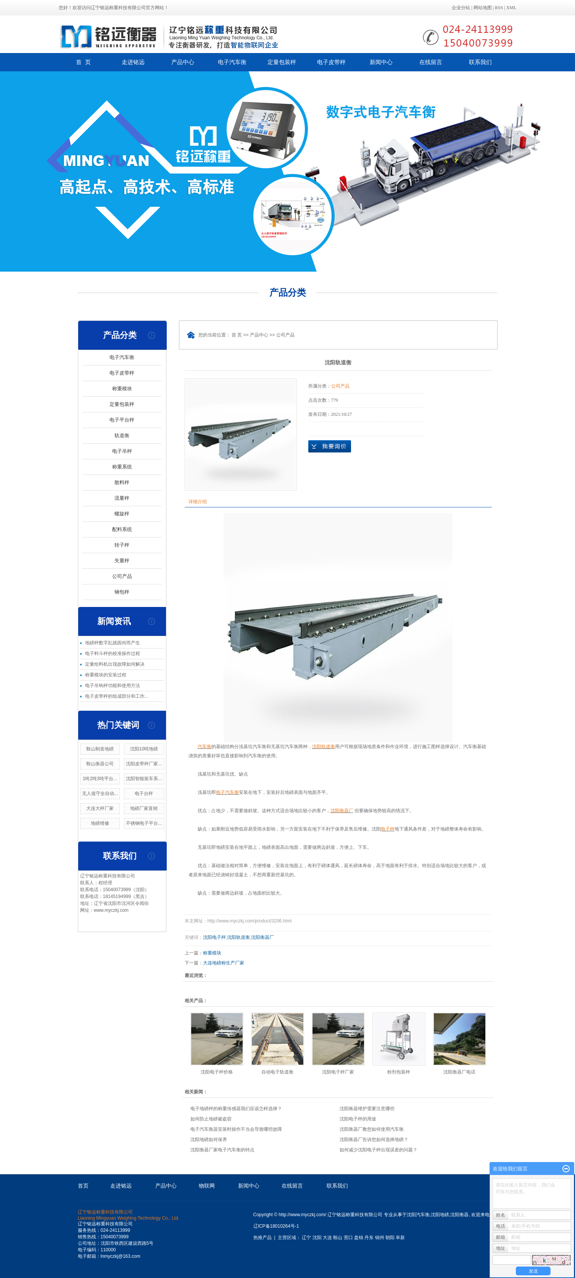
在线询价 (329, 446)
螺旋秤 (121, 514)
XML (511, 7)
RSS (499, 7)
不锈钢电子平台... (144, 823)
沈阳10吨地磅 (144, 749)
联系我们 (480, 62)
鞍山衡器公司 (100, 763)
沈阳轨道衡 (238, 937)
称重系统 (122, 467)
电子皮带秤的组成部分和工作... (116, 696)
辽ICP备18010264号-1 (276, 1226)
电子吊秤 (122, 451)
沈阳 (317, 1237)
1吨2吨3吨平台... (100, 778)
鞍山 (337, 1237)
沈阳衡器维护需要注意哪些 (367, 1108)
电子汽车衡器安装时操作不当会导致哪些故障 (236, 1129)
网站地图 (483, 7)
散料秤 (121, 482)
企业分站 (461, 7)
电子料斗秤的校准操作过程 (112, 653)
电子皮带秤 (331, 62)
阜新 (400, 1237)
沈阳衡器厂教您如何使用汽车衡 (372, 1129)
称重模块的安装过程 (105, 675)
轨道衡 (121, 435)
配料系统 (122, 529)
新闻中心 (381, 62)
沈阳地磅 (440, 1214)
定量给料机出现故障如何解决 (115, 664)
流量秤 (121, 498)
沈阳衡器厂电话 (459, 1072)
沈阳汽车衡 (418, 1214)
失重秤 (121, 560)
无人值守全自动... (100, 793)
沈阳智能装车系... (144, 778)
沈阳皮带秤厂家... (144, 763)
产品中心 (182, 62)
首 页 (83, 62)
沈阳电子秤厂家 (338, 1072)
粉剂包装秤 (398, 1072)
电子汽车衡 (232, 62)
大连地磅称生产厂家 (223, 963)
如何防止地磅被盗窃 (211, 1119)
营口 (348, 1237)
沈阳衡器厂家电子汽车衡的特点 (222, 1149)
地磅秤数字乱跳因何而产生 (112, 642)
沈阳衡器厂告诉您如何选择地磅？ (374, 1139)
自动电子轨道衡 (277, 1072)
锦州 (379, 1237)
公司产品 (122, 576)
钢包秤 (121, 592)
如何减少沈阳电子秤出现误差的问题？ (378, 1149)
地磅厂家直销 (144, 808)
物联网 (207, 1186)
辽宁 (306, 1237)
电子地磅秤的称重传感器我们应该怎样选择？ (236, 1108)
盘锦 (358, 1237)
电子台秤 (144, 793)
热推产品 (262, 1237)
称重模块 (122, 388)
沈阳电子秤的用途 (358, 1119)
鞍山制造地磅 (100, 749)
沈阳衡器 (459, 1214)
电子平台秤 (122, 420)
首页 (83, 1186)
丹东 (369, 1237)
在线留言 (430, 62)
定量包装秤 (281, 62)
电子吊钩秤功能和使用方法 (112, 685)
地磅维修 (100, 823)
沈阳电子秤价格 (217, 1072)
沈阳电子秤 (214, 937)
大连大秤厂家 (100, 808)
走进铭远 (133, 62)
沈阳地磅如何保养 (208, 1139)
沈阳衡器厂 (262, 937)
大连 (327, 1237)
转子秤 (121, 545)
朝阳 (390, 1237)
